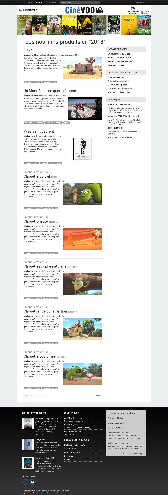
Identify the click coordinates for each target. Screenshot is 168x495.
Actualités (51, 2)
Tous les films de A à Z (119, 58)
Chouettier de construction (63, 309)
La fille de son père (72, 452)
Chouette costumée (63, 354)
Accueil (28, 2)
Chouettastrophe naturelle (63, 264)
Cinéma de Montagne (54, 123)
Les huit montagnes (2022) (46, 419)
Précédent (28, 395)
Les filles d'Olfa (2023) (44, 458)
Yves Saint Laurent (39, 131)
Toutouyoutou (115, 128)
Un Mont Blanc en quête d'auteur (50, 91)
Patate (67, 460)
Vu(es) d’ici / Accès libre (34, 123)
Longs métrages (55, 163)
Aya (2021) (40, 440)
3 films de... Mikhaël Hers (120, 104)
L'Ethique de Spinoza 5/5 (74, 445)
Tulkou (29, 50)
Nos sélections (116, 65)
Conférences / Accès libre (120, 88)
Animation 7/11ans (50, 208)
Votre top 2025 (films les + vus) (123, 116)
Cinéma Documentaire (118, 81)
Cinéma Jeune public (32, 82)
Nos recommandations (120, 61)
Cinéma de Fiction (31, 163)
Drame (43, 163)
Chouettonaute (63, 219)
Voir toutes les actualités (120, 137)
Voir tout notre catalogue (133, 453)
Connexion (139, 2)
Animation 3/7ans (49, 82)
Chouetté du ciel (63, 174)
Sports (66, 123)
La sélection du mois (119, 54)
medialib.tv (34, 493)
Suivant (99, 395)
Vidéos (39, 2)
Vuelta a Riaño (70, 449)
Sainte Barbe (69, 456)
